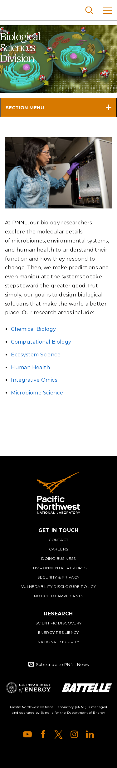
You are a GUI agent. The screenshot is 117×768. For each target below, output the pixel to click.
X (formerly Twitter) (58, 734)
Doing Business (58, 558)
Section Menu (25, 107)
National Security (58, 641)
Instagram (74, 734)
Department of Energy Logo (28, 688)
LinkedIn (90, 734)
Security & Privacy (58, 577)
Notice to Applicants (58, 596)
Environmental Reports (58, 567)
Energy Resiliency (58, 632)
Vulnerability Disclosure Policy (58, 586)
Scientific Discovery (59, 623)
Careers (58, 549)
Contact (59, 539)
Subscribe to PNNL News (62, 664)
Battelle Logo (87, 687)
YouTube (27, 734)
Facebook (43, 734)
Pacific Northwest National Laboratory (15, 9)
